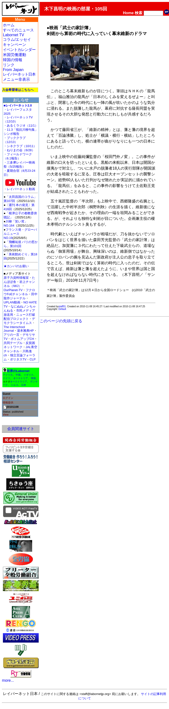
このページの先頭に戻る (61, 321)
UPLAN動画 (12, 302)
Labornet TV (13, 35)
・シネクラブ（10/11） (20, 146)
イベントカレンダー (19, 50)
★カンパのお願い (16, 266)
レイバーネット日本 (19, 74)
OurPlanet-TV (13, 290)
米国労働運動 (14, 55)
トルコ (14, 385)
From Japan (13, 70)
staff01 (62, 306)
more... (8, 680)
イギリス (28, 374)
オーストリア (20, 378)
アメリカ (8, 374)
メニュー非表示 (16, 79)
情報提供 (8, 402)
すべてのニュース (18, 30)
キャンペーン (14, 45)
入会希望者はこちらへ (18, 90)
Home (128, 13)
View (5, 414)
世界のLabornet (18, 371)
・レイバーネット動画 (20, 187)
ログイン (8, 397)
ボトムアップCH (22, 339)
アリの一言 (11, 335)
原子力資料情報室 (16, 277)
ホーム (9, 25)
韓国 (33, 378)
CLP (32, 359)
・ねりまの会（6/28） (19, 150)
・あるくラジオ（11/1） (21, 125)
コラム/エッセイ (17, 39)
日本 (23, 385)
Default (62, 309)
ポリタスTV (18, 359)
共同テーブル (13, 343)
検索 (138, 13)
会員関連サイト (20, 429)
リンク (9, 65)
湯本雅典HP (25, 330)
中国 (18, 374)
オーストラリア (18, 381)
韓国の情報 (12, 60)
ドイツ (6, 378)
